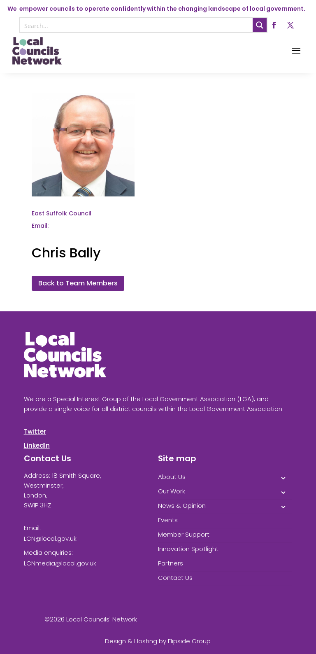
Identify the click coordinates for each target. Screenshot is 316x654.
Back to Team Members (78, 283)
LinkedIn (37, 445)
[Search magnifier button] (260, 25)
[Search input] (136, 25)
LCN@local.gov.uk (50, 538)
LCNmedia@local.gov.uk (60, 563)
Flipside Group (189, 641)
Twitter (35, 431)
